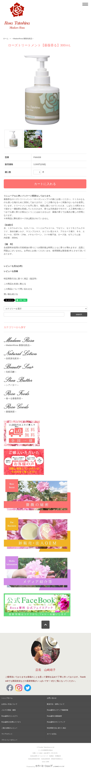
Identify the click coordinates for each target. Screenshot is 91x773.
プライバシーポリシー (9, 740)
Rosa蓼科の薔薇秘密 (54, 716)
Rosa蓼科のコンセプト (9, 716)
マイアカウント (7, 734)
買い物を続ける (11, 294)
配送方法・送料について (55, 704)
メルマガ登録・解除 (8, 710)
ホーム (5, 39)
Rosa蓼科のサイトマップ (56, 722)
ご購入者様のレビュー (9, 728)
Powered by (45, 766)
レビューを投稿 (11, 271)
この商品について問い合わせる (18, 289)
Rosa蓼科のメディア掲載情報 (57, 710)
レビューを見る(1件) (13, 266)
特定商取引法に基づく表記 (56, 728)
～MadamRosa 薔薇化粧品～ (23, 39)
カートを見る (51, 734)
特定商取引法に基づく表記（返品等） (21, 278)
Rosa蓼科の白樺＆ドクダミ (11, 722)
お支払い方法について (9, 704)
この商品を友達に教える (15, 284)
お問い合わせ (51, 698)
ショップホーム (7, 698)
